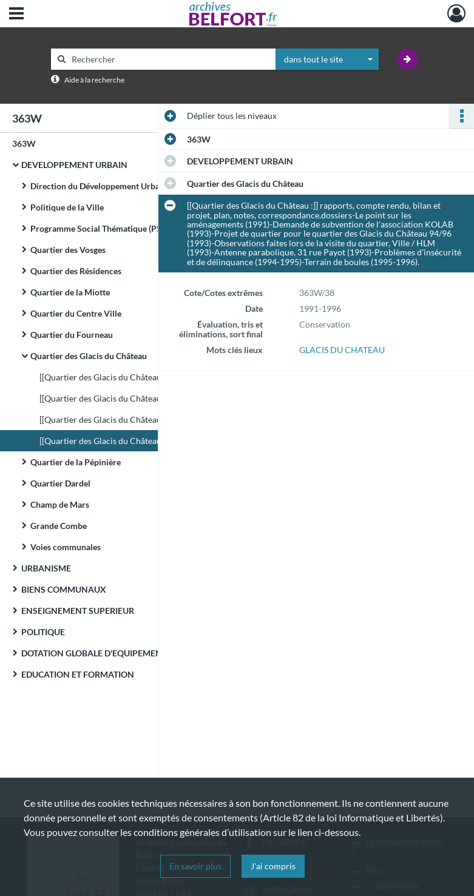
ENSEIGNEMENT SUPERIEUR (77, 610)
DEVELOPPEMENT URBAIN (74, 165)
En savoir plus (195, 866)
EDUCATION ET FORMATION (77, 674)
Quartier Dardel (60, 483)
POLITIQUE (43, 632)
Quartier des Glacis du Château (88, 356)
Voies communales (65, 547)
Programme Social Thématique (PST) (99, 228)
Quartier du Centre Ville (75, 313)
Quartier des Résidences (75, 271)
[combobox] (327, 59)
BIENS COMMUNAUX (63, 589)
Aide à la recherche (94, 79)
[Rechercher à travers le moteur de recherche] (169, 59)
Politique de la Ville (67, 207)
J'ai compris (273, 866)
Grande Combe (58, 525)
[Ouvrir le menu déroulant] (16, 14)
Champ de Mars (59, 504)
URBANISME (46, 568)
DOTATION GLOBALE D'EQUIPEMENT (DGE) (106, 653)
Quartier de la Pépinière (75, 462)
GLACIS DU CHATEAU (342, 350)
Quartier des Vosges (68, 249)
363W (24, 143)
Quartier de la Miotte (70, 292)
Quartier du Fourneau (71, 334)
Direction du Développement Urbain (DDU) (111, 186)
